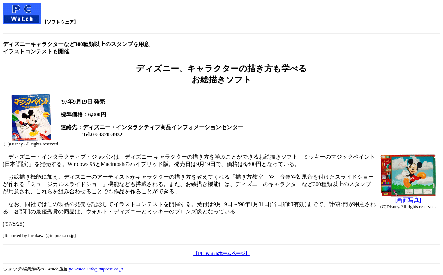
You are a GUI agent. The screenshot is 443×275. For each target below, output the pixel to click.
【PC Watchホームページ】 (221, 253)
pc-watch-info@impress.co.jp (96, 269)
